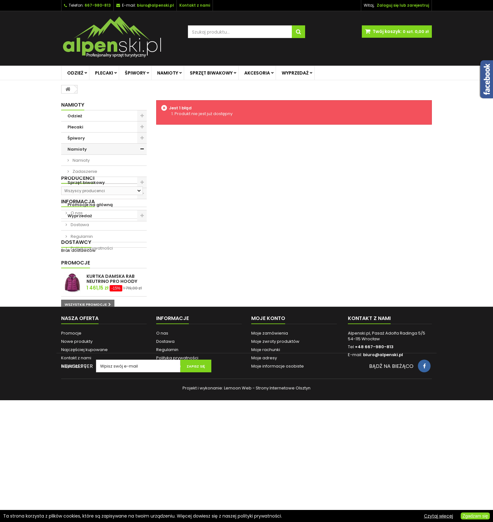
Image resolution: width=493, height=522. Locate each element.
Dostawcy (76, 326)
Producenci (77, 232)
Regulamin (81, 298)
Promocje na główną (90, 205)
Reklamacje (168, 466)
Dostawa (79, 286)
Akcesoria (257, 73)
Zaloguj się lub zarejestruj (403, 5)
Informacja (78, 262)
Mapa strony (74, 466)
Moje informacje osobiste (277, 466)
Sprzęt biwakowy (211, 73)
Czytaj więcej (438, 516)
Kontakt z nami (76, 458)
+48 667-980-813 (374, 447)
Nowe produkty (77, 442)
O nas (76, 274)
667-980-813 (98, 5)
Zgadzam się (475, 516)
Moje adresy (264, 458)
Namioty (167, 73)
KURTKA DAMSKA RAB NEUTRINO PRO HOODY (111, 364)
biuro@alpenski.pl (155, 5)
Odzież (75, 73)
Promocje (75, 348)
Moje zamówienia (269, 433)
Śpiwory (135, 73)
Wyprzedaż (295, 73)
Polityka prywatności (91, 309)
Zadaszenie (84, 171)
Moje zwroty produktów (275, 442)
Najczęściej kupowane (84, 450)
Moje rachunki (265, 450)
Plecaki (104, 73)
